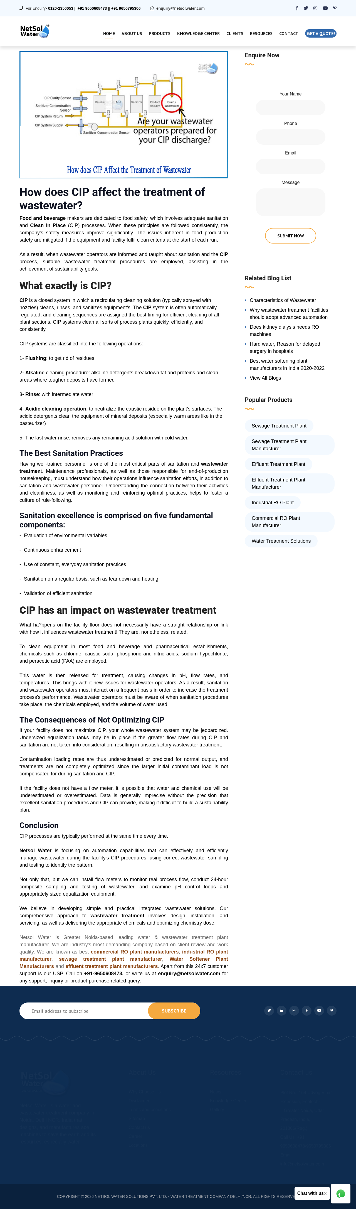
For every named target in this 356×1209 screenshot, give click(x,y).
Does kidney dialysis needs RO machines (284, 330)
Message (291, 182)
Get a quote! (321, 33)
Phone (290, 123)
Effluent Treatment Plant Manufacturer (278, 483)
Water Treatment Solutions (281, 541)
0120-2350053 (60, 8)
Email (290, 153)
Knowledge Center (198, 33)
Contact (288, 33)
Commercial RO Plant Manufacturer (276, 521)
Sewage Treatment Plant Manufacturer (279, 445)
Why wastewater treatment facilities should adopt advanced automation (289, 313)
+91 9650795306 (126, 8)
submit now (290, 236)
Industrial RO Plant (273, 502)
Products (159, 33)
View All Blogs (265, 378)
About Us (132, 33)
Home (109, 33)
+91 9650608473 (92, 8)
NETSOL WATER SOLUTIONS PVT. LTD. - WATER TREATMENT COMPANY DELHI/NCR (173, 1196)
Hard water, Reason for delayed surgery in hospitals (285, 347)
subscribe (174, 1011)
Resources (261, 33)
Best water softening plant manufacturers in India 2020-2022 (287, 364)
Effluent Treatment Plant (278, 464)
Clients (234, 33)
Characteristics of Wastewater (283, 300)
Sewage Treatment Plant (279, 426)
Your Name (290, 94)
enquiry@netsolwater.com (180, 8)
